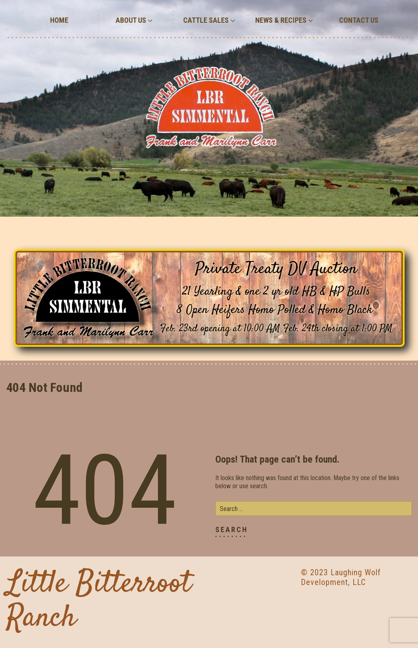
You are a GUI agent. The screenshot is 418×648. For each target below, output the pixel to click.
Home (59, 20)
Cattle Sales (209, 20)
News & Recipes (284, 20)
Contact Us (359, 20)
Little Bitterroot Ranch (98, 601)
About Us (134, 20)
